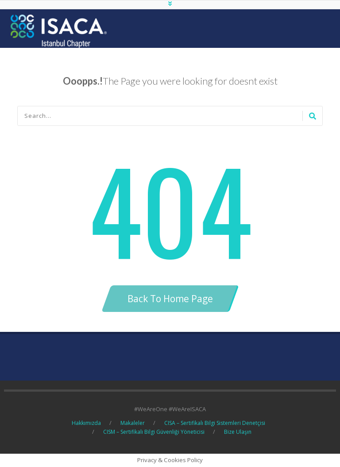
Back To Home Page (170, 298)
